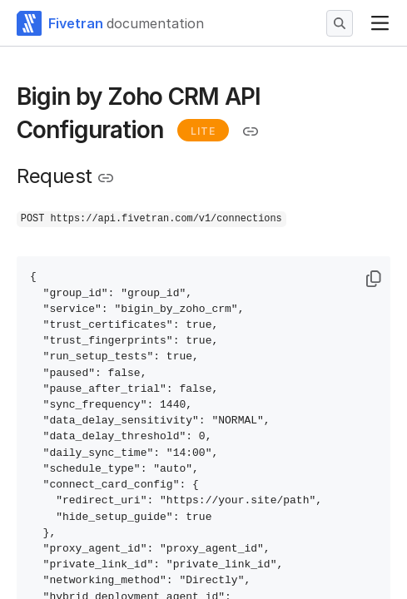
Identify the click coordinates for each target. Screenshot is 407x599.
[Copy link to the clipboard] (250, 131)
